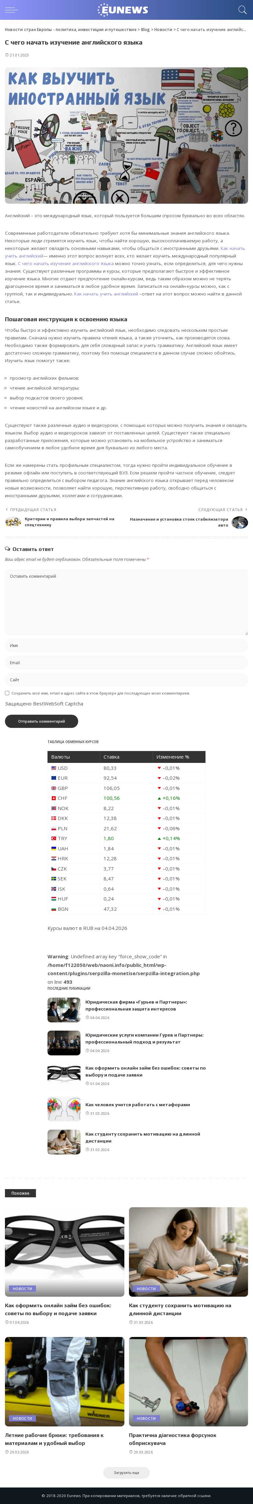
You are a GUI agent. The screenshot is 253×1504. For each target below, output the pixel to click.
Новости (22, 1288)
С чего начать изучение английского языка (66, 263)
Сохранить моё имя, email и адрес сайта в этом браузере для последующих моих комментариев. (101, 693)
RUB (88, 928)
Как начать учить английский (106, 294)
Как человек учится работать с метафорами (137, 1104)
